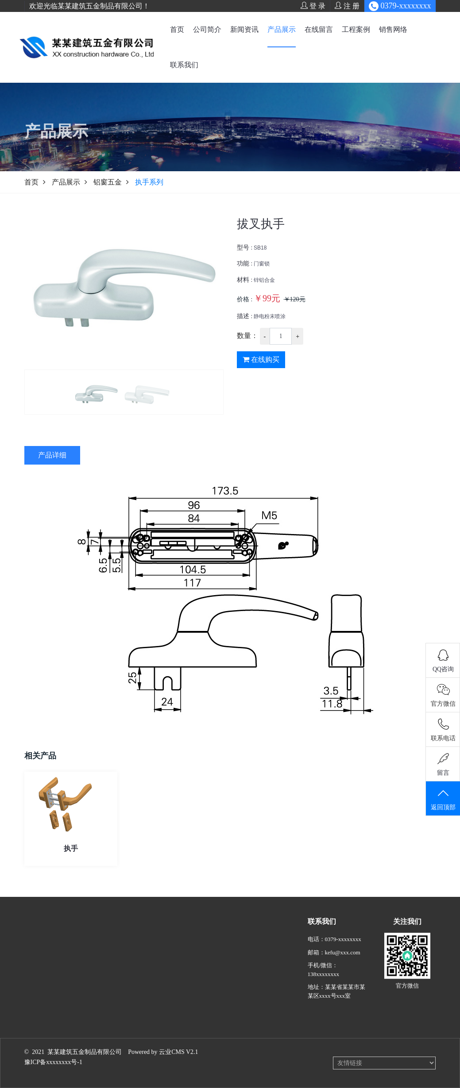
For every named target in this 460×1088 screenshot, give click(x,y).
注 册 (347, 6)
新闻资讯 (244, 29)
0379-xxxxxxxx (343, 953)
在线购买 (261, 363)
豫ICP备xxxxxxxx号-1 (53, 1062)
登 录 (313, 6)
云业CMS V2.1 (178, 1052)
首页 (177, 29)
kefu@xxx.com (342, 966)
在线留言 (319, 29)
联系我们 (184, 65)
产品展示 (281, 29)
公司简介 (207, 29)
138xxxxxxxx (324, 987)
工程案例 (356, 29)
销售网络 (393, 29)
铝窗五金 (107, 182)
